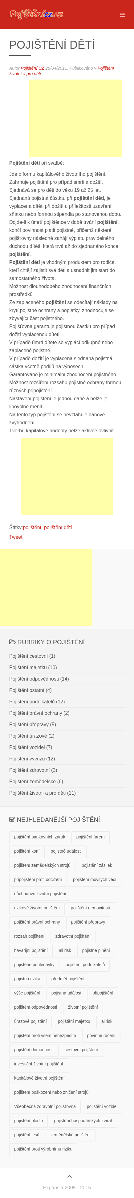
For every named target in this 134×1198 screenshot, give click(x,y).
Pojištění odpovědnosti (34, 678)
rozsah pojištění (29, 936)
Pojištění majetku (28, 667)
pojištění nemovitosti (90, 907)
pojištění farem (90, 836)
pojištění (32, 527)
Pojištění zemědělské (32, 781)
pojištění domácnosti (34, 1049)
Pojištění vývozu (27, 758)
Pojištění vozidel (27, 747)
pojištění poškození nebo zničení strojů (51, 1092)
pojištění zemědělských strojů (42, 865)
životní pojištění (83, 1007)
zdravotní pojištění (73, 936)
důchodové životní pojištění (40, 893)
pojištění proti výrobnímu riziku (43, 1149)
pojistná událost (66, 992)
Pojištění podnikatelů (32, 701)
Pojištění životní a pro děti (37, 793)
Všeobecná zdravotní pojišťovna (45, 1106)
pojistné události (66, 851)
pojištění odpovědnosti (35, 1007)
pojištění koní (27, 851)
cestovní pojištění (81, 1049)
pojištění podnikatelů (85, 964)
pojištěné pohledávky (34, 964)
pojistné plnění (96, 950)
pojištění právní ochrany (37, 922)
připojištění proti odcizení (38, 879)
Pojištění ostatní (26, 690)
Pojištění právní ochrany (35, 713)
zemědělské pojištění (71, 1134)
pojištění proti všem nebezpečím (45, 1035)
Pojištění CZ (32, 68)
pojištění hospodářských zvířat (83, 1120)
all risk (65, 950)
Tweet (15, 537)
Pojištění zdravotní (29, 770)
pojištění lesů (26, 1134)
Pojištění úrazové (28, 736)
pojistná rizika (27, 978)
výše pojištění (27, 992)
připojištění (102, 992)
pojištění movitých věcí (94, 879)
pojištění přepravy (88, 922)
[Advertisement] (75, 118)
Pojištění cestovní (28, 656)
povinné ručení (101, 1035)
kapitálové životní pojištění (39, 1078)
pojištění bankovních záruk (39, 836)
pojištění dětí (58, 527)
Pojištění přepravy (29, 724)
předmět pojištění (67, 978)
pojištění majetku (74, 1021)
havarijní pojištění (31, 950)
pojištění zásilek (97, 865)
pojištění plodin (28, 1120)
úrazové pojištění (30, 1021)
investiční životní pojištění (38, 1063)
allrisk (106, 1021)
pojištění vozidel (102, 1106)
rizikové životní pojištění (37, 907)
